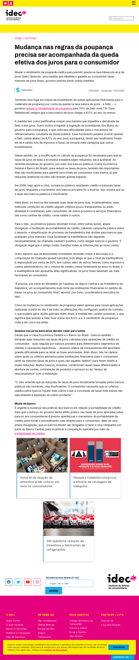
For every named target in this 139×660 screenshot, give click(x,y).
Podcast (42, 633)
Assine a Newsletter (48, 629)
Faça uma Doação (111, 613)
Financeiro (26, 90)
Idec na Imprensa (47, 609)
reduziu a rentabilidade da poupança (49, 108)
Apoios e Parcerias (16, 617)
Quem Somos (13, 609)
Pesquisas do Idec (79, 628)
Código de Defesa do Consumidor (81, 611)
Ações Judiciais (78, 632)
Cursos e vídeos (78, 616)
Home (18, 38)
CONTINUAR (118, 647)
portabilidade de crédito (30, 433)
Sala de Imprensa (15, 625)
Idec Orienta (76, 624)
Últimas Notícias (46, 613)
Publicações (44, 625)
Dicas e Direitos (78, 620)
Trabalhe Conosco (16, 629)
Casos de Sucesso (80, 636)
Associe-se (107, 609)
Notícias (31, 38)
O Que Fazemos (14, 613)
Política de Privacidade (56, 650)
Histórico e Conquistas (18, 621)
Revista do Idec (46, 617)
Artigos (41, 621)
